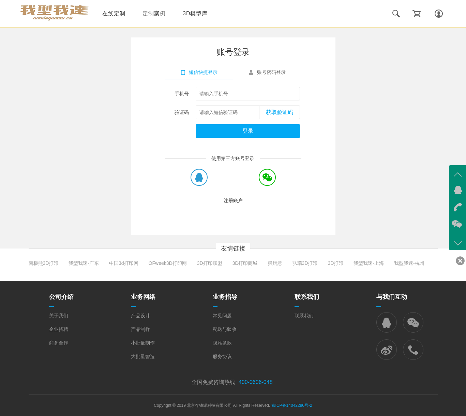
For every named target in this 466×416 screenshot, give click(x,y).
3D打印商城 (245, 263)
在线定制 (113, 13)
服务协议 (222, 356)
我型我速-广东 (84, 263)
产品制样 (140, 329)
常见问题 (222, 315)
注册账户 (233, 200)
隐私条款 (222, 343)
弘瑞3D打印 (305, 263)
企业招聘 (58, 329)
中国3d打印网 (123, 263)
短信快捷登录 (203, 72)
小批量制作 (143, 343)
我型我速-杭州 (409, 263)
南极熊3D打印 (44, 263)
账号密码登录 (271, 72)
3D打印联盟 (209, 263)
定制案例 (154, 13)
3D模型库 (195, 13)
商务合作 (58, 343)
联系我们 (304, 315)
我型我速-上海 (369, 263)
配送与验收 (225, 329)
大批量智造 (143, 356)
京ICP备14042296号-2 (291, 405)
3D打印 (335, 263)
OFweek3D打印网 (168, 263)
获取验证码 (279, 112)
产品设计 (140, 315)
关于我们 (58, 315)
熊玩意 (275, 263)
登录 (247, 131)
